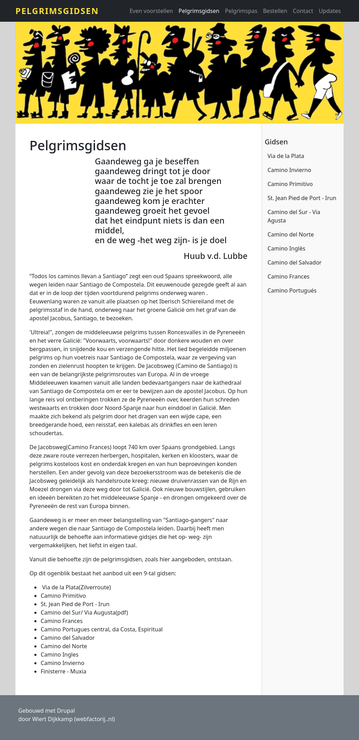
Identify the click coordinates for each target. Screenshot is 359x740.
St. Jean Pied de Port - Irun (301, 198)
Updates (330, 11)
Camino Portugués (292, 290)
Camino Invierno (289, 170)
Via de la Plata (285, 156)
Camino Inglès (286, 248)
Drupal (66, 710)
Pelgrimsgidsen (57, 10)
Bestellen (275, 11)
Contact (303, 11)
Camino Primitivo (290, 184)
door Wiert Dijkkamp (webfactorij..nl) (66, 719)
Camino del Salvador (294, 262)
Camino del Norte (290, 234)
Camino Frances (288, 276)
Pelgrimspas (241, 11)
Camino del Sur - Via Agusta (293, 216)
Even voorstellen (151, 11)
